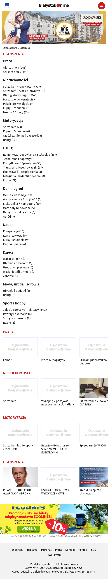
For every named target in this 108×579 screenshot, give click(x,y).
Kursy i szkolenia (14, 240)
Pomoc (82, 549)
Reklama (32, 549)
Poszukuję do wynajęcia (18, 99)
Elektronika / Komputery (19, 203)
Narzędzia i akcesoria (17, 212)
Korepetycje (11, 231)
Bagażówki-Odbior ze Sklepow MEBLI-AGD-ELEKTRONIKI (55, 449)
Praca (58, 549)
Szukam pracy (12, 72)
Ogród (7, 216)
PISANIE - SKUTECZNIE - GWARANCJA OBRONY (18, 491)
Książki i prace (12, 244)
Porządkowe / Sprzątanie (19, 163)
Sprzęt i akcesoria (14, 318)
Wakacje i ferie (12, 259)
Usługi (7, 140)
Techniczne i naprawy (17, 159)
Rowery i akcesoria (15, 314)
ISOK (93, 549)
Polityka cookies (68, 564)
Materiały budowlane (17, 208)
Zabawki (8, 276)
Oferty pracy (11, 67)
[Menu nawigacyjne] (101, 5)
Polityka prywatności (42, 564)
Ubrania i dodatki (14, 290)
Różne (7, 180)
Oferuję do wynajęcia (16, 95)
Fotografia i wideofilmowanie (22, 176)
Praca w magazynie (53, 360)
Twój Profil (54, 555)
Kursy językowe (12, 235)
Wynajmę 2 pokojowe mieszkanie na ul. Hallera (57, 402)
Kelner (7, 360)
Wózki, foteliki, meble (17, 271)
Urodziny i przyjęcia (16, 267)
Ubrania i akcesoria (15, 263)
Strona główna (10, 48)
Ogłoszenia (25, 48)
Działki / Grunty (13, 112)
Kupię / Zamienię (14, 108)
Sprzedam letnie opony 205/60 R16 (18, 447)
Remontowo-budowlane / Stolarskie (26, 154)
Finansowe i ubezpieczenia (20, 172)
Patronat (46, 549)
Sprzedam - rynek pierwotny (21, 91)
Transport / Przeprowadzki (20, 167)
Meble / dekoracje (15, 195)
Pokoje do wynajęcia (16, 103)
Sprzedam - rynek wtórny (19, 86)
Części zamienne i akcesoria (21, 135)
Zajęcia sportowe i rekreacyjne (23, 309)
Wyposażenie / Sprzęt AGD (20, 199)
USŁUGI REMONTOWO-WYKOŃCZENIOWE (55, 491)
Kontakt (70, 549)
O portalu (18, 549)
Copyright (30, 568)
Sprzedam (9, 127)
